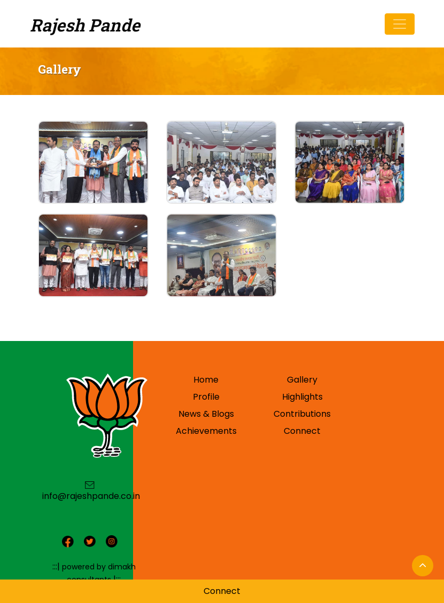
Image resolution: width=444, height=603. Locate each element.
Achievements (206, 431)
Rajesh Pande (85, 24)
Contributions (302, 414)
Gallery (302, 380)
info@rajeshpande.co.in (91, 496)
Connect (302, 431)
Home (206, 380)
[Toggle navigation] (400, 24)
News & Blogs (206, 414)
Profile (206, 397)
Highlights (302, 397)
